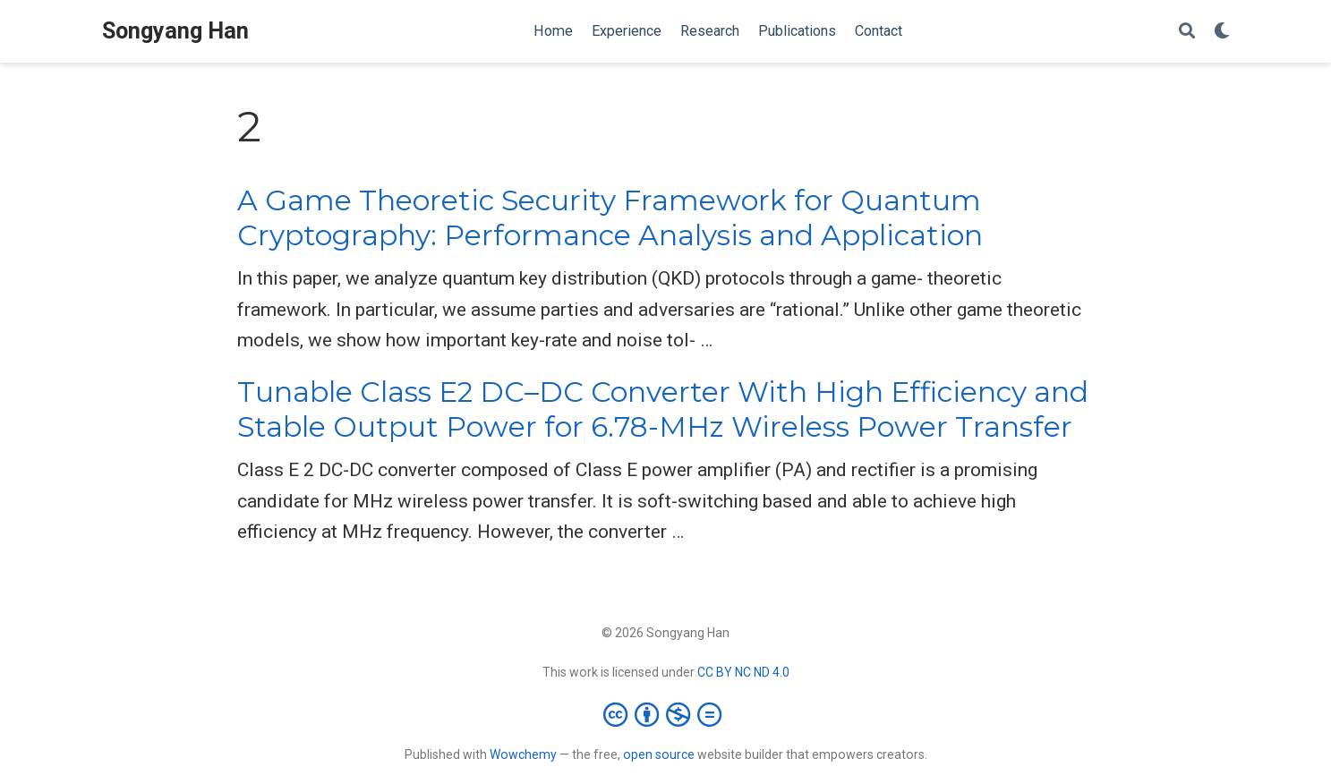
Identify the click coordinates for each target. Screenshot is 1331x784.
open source (659, 754)
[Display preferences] (1222, 31)
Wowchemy (523, 754)
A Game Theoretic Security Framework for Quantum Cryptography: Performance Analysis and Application (610, 217)
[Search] (1187, 31)
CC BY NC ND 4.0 (743, 672)
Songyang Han (175, 31)
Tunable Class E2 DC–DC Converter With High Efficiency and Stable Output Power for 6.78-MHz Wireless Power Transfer (662, 409)
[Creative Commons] (666, 714)
